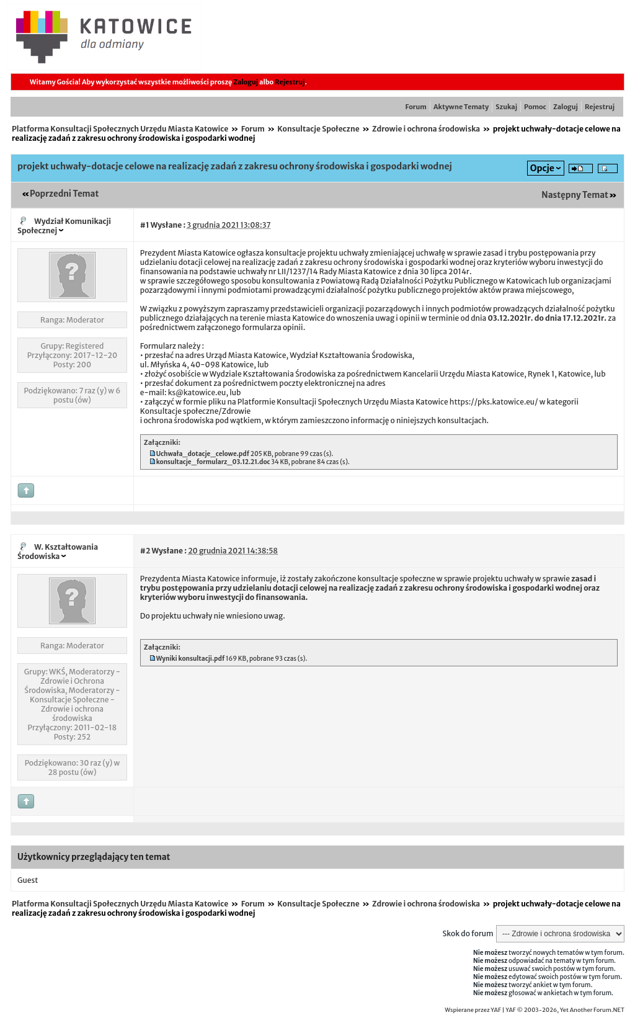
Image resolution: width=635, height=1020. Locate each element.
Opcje (542, 168)
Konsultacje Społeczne (318, 128)
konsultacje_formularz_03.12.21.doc (213, 462)
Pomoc (535, 106)
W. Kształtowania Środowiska (57, 551)
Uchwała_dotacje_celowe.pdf (202, 454)
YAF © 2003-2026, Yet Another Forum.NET (564, 1010)
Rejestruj (289, 82)
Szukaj (506, 106)
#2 (145, 550)
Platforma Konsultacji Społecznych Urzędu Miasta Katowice (120, 128)
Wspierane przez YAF (473, 1010)
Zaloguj (245, 82)
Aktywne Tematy (461, 106)
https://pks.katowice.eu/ (494, 401)
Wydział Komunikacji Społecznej (64, 226)
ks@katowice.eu (197, 392)
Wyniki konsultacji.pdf (190, 659)
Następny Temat (574, 195)
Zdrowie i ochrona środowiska (426, 128)
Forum (416, 106)
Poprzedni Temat (64, 194)
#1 (144, 225)
